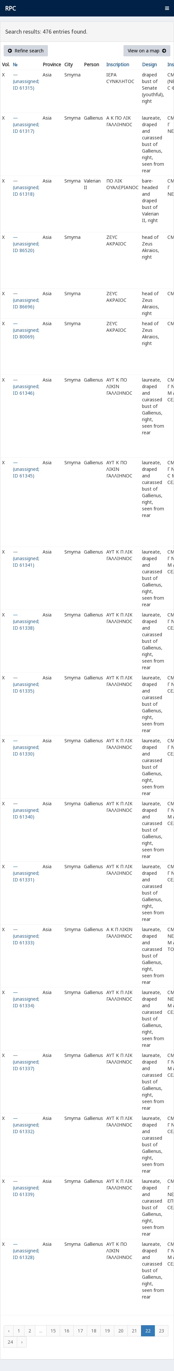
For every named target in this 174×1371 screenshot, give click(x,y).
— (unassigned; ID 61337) (26, 1061)
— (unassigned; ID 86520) (26, 243)
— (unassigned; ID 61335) (26, 684)
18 (93, 1331)
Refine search (26, 50)
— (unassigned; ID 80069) (26, 330)
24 (10, 1342)
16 (66, 1331)
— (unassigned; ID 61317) (26, 124)
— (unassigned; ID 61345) (26, 469)
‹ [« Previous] (8, 1331)
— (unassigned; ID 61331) (26, 873)
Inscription (117, 64)
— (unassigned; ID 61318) (26, 187)
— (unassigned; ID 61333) (26, 936)
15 (53, 1331)
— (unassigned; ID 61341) (26, 558)
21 (134, 1331)
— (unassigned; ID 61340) (26, 810)
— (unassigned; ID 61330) (26, 747)
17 (80, 1331)
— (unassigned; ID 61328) (26, 1250)
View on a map (147, 50)
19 (107, 1331)
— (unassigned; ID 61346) (26, 386)
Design (149, 64)
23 (161, 1331)
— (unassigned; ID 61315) (26, 81)
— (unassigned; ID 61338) (26, 621)
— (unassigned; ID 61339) (26, 1187)
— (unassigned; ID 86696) (26, 300)
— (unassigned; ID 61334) (26, 999)
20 (120, 1331)
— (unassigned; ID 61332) (26, 1124)
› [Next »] (21, 1342)
